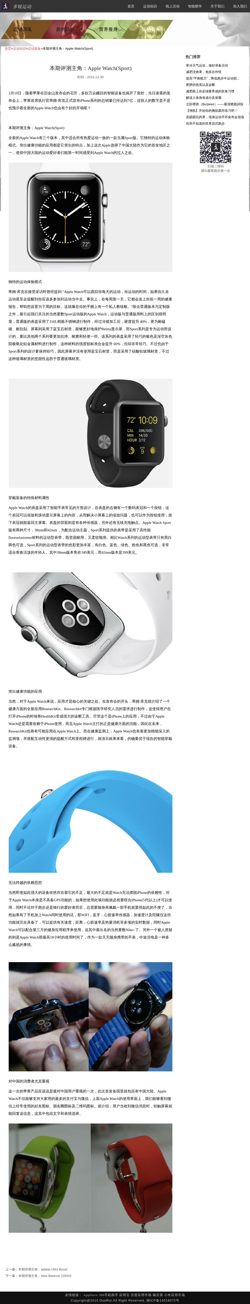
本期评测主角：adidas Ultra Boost (42, 1269)
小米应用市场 (174, 1295)
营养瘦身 (108, 29)
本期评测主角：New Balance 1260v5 (44, 1276)
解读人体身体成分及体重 (203, 98)
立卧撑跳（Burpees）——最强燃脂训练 (214, 104)
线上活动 (173, 6)
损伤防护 (65, 29)
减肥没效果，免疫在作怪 (203, 72)
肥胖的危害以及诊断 (200, 85)
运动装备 (151, 29)
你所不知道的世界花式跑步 (205, 123)
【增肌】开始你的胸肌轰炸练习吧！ (212, 110)
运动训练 (22, 29)
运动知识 (150, 6)
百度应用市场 (141, 1295)
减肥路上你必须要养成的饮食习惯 (210, 91)
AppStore (90, 1295)
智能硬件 (195, 6)
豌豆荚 (158, 1295)
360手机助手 (108, 1295)
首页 (130, 6)
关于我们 (217, 6)
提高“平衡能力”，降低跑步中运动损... (212, 78)
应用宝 (124, 1295)
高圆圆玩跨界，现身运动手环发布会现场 (215, 117)
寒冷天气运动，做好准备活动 (207, 65)
